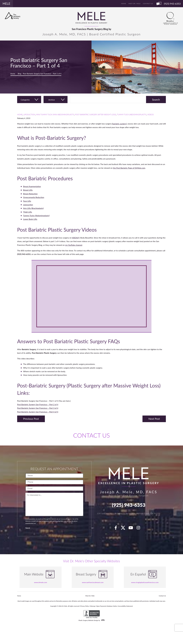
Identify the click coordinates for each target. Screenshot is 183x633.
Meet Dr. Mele (134, 3)
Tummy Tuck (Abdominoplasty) (131, 114)
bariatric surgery (119, 124)
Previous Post (31, 418)
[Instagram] (140, 528)
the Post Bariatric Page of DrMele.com (129, 168)
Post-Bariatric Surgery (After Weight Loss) (95, 114)
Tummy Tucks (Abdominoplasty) (36, 215)
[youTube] (132, 528)
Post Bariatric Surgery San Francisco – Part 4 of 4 (37, 412)
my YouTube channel (73, 245)
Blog (19, 74)
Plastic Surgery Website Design (88, 620)
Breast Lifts (28, 190)
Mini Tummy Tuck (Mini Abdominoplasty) (55, 114)
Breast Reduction (30, 194)
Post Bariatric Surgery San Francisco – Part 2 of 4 (37, 404)
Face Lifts (27, 201)
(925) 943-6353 (128, 505)
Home (123, 3)
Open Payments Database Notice (106, 606)
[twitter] (124, 528)
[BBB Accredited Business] (91, 614)
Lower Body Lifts (30, 219)
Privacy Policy (84, 606)
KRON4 (75, 238)
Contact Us (148, 3)
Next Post (154, 418)
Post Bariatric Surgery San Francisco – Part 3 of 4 (37, 408)
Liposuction (29, 114)
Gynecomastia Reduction (33, 197)
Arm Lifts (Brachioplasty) (33, 208)
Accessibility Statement (125, 606)
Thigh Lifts (27, 212)
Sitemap (92, 606)
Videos (150, 114)
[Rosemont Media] (102, 620)
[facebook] (117, 528)
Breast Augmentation (32, 186)
